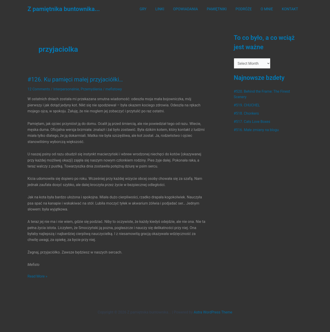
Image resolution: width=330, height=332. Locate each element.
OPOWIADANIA (192, 9)
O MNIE (269, 9)
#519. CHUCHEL (247, 105)
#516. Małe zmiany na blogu (257, 130)
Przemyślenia (93, 89)
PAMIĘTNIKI (222, 9)
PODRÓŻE (247, 9)
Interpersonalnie (67, 89)
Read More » (38, 276)
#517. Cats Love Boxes (252, 122)
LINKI (168, 9)
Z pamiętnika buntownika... (64, 8)
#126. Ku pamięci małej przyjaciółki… (76, 79)
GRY (152, 9)
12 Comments (39, 89)
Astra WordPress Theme (213, 312)
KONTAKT (291, 9)
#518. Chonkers (246, 113)
